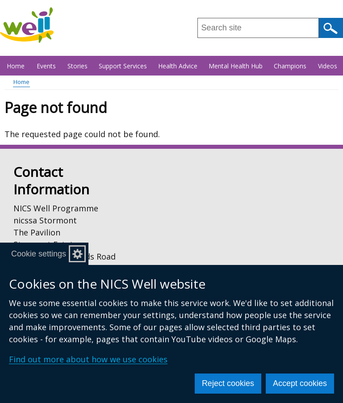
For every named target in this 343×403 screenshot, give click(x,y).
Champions (290, 66)
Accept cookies (300, 383)
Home (16, 66)
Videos (327, 66)
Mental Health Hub (236, 66)
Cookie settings (38, 253)
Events (46, 66)
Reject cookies (228, 383)
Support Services (123, 66)
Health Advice (177, 66)
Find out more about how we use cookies (88, 359)
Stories (77, 66)
